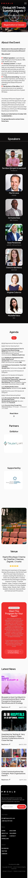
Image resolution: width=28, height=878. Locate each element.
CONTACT (12, 836)
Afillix (18, 864)
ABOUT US (4, 833)
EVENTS (3, 836)
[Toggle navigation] (25, 3)
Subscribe (21, 806)
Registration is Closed (14, 24)
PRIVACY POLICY (7, 871)
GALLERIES (12, 833)
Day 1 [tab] (14, 338)
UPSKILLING (5, 838)
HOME (3, 830)
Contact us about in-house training (14, 651)
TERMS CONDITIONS (19, 871)
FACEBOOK (5, 848)
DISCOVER (12, 830)
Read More (14, 415)
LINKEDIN (4, 853)
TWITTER (4, 851)
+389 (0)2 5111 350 (6, 821)
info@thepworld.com (8, 818)
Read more (6, 707)
